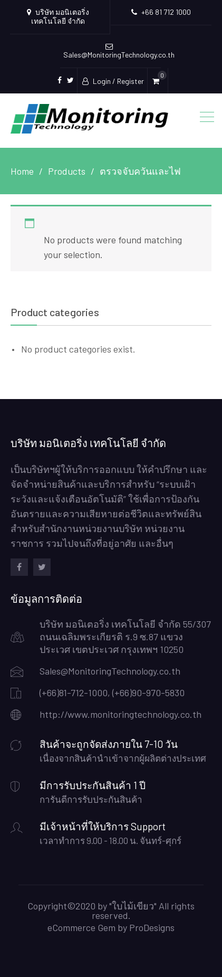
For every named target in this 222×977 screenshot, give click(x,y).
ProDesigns (152, 927)
